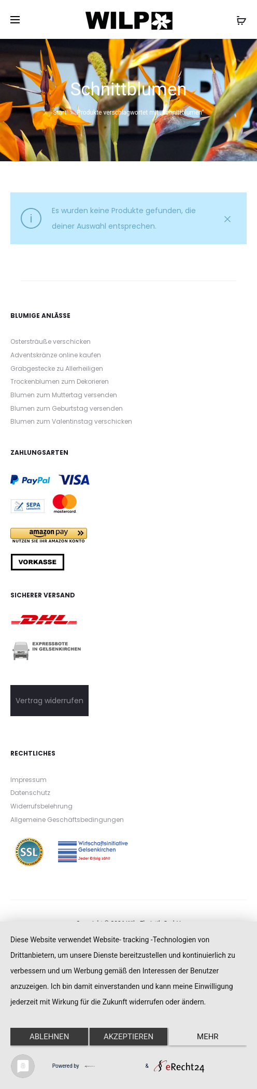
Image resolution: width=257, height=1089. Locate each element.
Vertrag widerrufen (49, 700)
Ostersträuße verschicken (50, 341)
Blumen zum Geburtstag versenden (66, 408)
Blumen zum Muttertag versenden (63, 394)
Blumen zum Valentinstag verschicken (71, 421)
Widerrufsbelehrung (41, 806)
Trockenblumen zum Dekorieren (59, 381)
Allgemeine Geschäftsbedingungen (67, 819)
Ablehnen (49, 1036)
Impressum (28, 779)
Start (59, 112)
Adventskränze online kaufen (55, 355)
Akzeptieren (128, 1036)
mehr (208, 1036)
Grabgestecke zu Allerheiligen (56, 368)
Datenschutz (30, 792)
